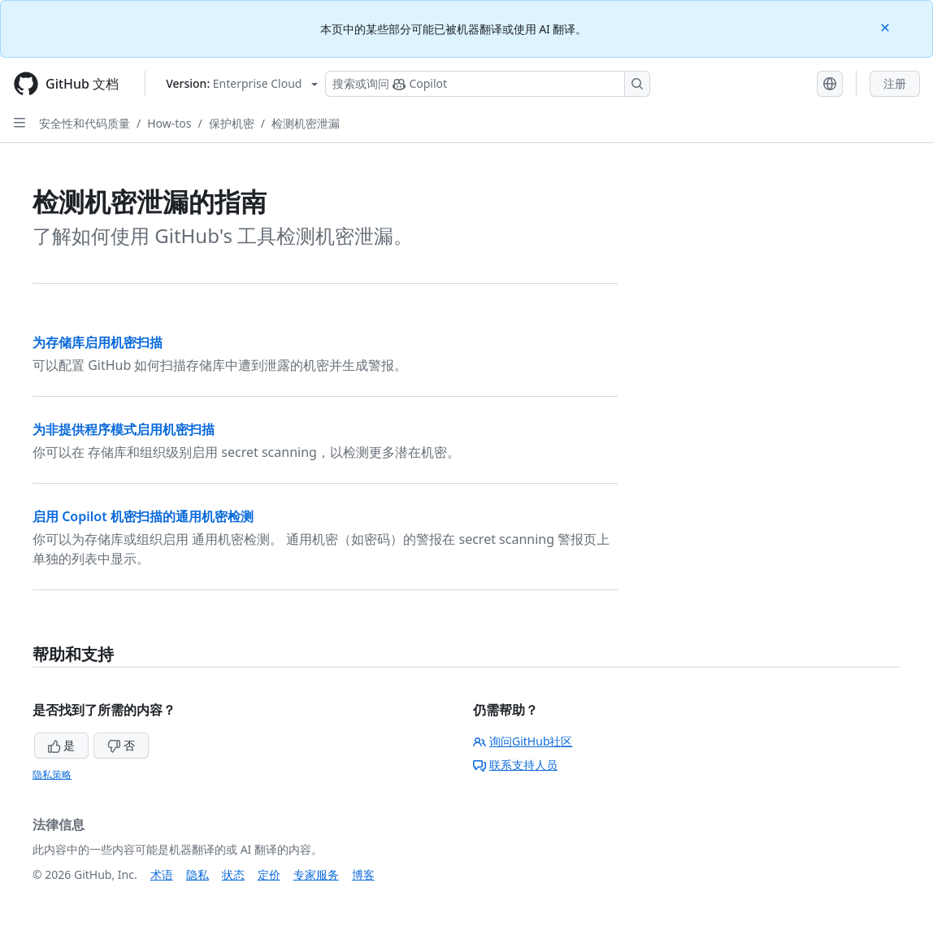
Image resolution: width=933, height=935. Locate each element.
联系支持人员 (515, 764)
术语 (161, 874)
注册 (894, 83)
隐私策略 (52, 774)
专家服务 (316, 874)
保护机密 (231, 123)
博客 (363, 874)
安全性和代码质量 (84, 123)
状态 (233, 874)
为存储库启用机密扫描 (98, 342)
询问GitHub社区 (523, 741)
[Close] (887, 26)
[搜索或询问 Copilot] (487, 84)
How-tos (169, 123)
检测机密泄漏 (305, 123)
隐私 (197, 874)
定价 (269, 874)
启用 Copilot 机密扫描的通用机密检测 (143, 516)
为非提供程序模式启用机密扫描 (124, 429)
